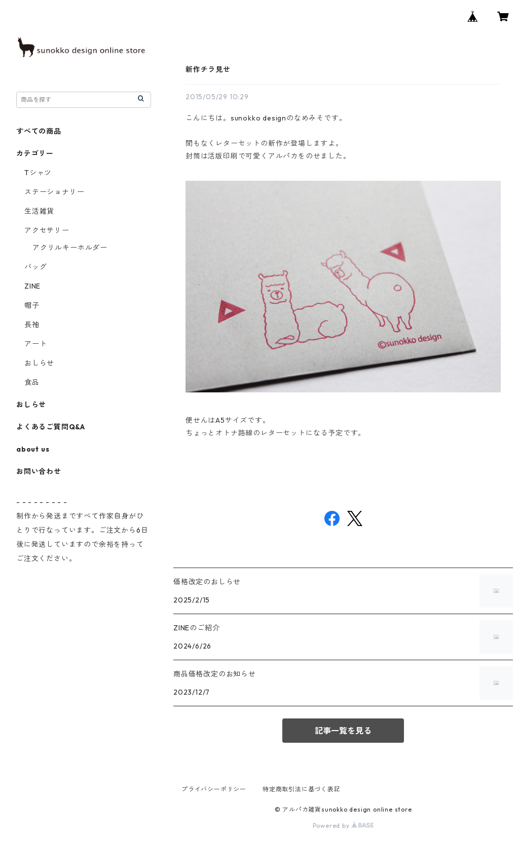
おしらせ (39, 363)
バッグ (35, 266)
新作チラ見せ (208, 69)
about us (32, 449)
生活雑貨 (39, 211)
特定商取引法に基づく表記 (302, 789)
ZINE (32, 286)
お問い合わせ (38, 471)
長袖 (32, 324)
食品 (32, 382)
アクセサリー (46, 230)
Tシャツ (38, 172)
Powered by (343, 825)
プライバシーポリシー (213, 789)
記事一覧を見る (343, 731)
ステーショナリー (54, 191)
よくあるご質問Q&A (50, 426)
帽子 (32, 305)
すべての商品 (38, 131)
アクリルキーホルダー (69, 247)
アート (35, 343)
